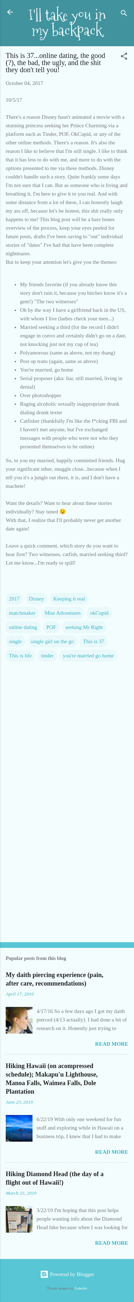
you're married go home (88, 655)
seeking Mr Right (84, 627)
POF (51, 627)
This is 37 (93, 641)
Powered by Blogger (67, 1274)
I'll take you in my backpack (67, 23)
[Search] (124, 14)
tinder (47, 655)
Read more (111, 1044)
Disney (36, 599)
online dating (23, 627)
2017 (14, 599)
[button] (124, 57)
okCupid (99, 613)
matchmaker (22, 613)
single (15, 641)
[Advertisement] (67, 881)
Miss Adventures (63, 613)
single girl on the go (52, 641)
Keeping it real (69, 599)
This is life (20, 655)
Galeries (81, 1288)
